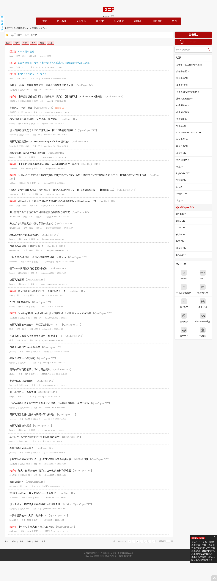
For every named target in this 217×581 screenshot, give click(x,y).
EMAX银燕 (11, 516)
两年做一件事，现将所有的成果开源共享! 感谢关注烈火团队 (39, 85)
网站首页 (207, 4)
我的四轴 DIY (185, 160)
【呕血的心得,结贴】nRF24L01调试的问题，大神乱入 (35, 254)
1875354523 (11, 494)
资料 (31, 43)
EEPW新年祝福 (24, 51)
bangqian (47, 247)
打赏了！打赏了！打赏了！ (30, 74)
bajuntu (42, 236)
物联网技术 (205, 289)
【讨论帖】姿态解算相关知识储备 (34, 523)
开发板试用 (156, 21)
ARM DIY (183, 228)
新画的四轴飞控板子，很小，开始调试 (27, 366)
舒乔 (44, 516)
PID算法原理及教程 (17, 299)
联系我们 (95, 550)
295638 (45, 90)
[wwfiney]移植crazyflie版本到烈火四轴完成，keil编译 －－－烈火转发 (52, 310)
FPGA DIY (183, 255)
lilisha (45, 404)
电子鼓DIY (184, 126)
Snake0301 (11, 168)
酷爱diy (10, 371)
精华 (14, 43)
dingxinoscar (42, 270)
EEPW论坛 (23, 9)
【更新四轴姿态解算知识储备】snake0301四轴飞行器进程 (46, 164)
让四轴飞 (10, 101)
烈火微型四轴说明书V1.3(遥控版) (24, 153)
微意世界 (46, 528)
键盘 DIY (183, 166)
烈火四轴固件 (14, 478)
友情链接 (121, 550)
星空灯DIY (184, 153)
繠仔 (42, 438)
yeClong (10, 180)
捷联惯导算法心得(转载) (20, 355)
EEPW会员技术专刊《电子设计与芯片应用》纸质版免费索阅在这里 (51, 62)
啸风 (9, 326)
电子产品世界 (7, 28)
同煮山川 (47, 213)
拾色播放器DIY (186, 71)
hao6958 (10, 483)
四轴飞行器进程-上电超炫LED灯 (24, 242)
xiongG (46, 168)
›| (156, 538)
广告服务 (104, 550)
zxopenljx (42, 202)
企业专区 (81, 21)
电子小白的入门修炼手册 (20, 388)
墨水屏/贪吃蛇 (185, 112)
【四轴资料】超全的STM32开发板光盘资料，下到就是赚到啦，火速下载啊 (47, 400)
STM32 (186, 275)
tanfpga (44, 180)
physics (44, 449)
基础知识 (186, 318)
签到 (174, 21)
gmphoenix (44, 505)
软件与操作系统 (205, 318)
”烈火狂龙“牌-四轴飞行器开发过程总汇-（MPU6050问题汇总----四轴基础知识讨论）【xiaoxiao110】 (60, 186)
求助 (22, 43)
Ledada (42, 326)
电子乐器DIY (185, 146)
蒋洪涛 (42, 124)
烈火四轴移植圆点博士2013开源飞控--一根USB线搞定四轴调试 (40, 130)
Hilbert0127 (45, 135)
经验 (39, 43)
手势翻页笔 (184, 119)
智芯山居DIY (185, 139)
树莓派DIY (184, 248)
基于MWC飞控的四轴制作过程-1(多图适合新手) (32, 433)
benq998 (46, 314)
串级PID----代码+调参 (18, 107)
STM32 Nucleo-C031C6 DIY (191, 132)
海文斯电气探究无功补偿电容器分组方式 (28, 220)
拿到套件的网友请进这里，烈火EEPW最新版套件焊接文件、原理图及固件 (46, 456)
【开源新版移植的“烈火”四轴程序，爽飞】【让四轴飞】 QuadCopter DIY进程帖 (58, 96)
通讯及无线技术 (186, 289)
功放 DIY (183, 200)
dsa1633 (45, 416)
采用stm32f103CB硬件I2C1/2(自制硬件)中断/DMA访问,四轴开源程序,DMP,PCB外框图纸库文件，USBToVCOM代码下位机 (80, 175)
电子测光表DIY (186, 105)
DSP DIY (183, 241)
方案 (48, 43)
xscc (39, 56)
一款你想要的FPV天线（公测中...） (25, 512)
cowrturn (10, 438)
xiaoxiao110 (11, 191)
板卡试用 (205, 303)
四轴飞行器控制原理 (18, 422)
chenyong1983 (12, 247)
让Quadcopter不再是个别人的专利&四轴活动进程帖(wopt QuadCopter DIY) (54, 197)
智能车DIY (184, 180)
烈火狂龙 (10, 90)
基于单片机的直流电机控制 (191, 65)
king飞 (9, 393)
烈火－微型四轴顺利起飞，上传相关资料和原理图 (42, 467)
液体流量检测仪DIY (188, 99)
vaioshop (43, 359)
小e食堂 (205, 332)
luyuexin (10, 135)
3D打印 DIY (184, 194)
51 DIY (182, 187)
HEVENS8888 (12, 213)
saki (46, 101)
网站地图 (129, 550)
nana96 (46, 494)
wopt (9, 202)
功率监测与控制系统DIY (190, 92)
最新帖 (137, 21)
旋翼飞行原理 (14, 276)
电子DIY (100, 21)
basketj (9, 124)
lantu (9, 56)
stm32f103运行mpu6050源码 (21, 231)
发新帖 (195, 35)
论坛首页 (18, 28)
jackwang (10, 348)
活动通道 (119, 21)
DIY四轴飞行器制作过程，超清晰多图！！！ (39, 287)
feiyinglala (47, 112)
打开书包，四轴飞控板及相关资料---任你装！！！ (33, 332)
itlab (8, 292)
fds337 (42, 303)
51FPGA (31, 35)
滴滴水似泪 (46, 348)
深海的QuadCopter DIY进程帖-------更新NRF (30, 489)
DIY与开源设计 (30, 28)
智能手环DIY (185, 78)
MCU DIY (183, 221)
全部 (6, 43)
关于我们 (87, 550)
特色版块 (62, 21)
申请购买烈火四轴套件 (19, 377)
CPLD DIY (184, 214)
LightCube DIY (185, 173)
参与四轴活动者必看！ (19, 444)
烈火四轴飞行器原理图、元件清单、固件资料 (31, 119)
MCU (205, 275)
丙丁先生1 (43, 78)
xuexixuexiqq (45, 157)
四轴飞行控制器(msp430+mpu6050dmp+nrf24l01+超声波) (36, 141)
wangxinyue (45, 146)
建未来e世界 (184, 85)
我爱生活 (186, 332)
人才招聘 (112, 550)
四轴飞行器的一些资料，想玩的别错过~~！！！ (32, 321)
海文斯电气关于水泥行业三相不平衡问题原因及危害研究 (37, 209)
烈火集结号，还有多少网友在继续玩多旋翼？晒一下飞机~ (38, 501)
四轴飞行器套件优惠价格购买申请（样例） (30, 411)
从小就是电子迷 (49, 258)
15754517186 (44, 371)
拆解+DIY (183, 234)
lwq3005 (10, 382)
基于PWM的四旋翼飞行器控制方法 (25, 265)
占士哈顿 (43, 292)
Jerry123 (43, 427)
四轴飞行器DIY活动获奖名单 (22, 343)
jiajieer (41, 337)
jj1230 (41, 67)
